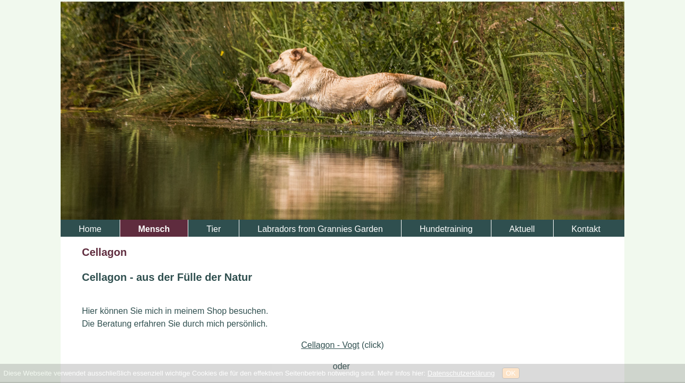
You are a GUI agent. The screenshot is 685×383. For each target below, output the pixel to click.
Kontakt (586, 229)
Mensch (154, 229)
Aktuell (522, 229)
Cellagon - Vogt (330, 344)
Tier (213, 229)
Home (90, 229)
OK (511, 373)
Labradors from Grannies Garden (320, 229)
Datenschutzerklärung (461, 373)
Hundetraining (446, 229)
